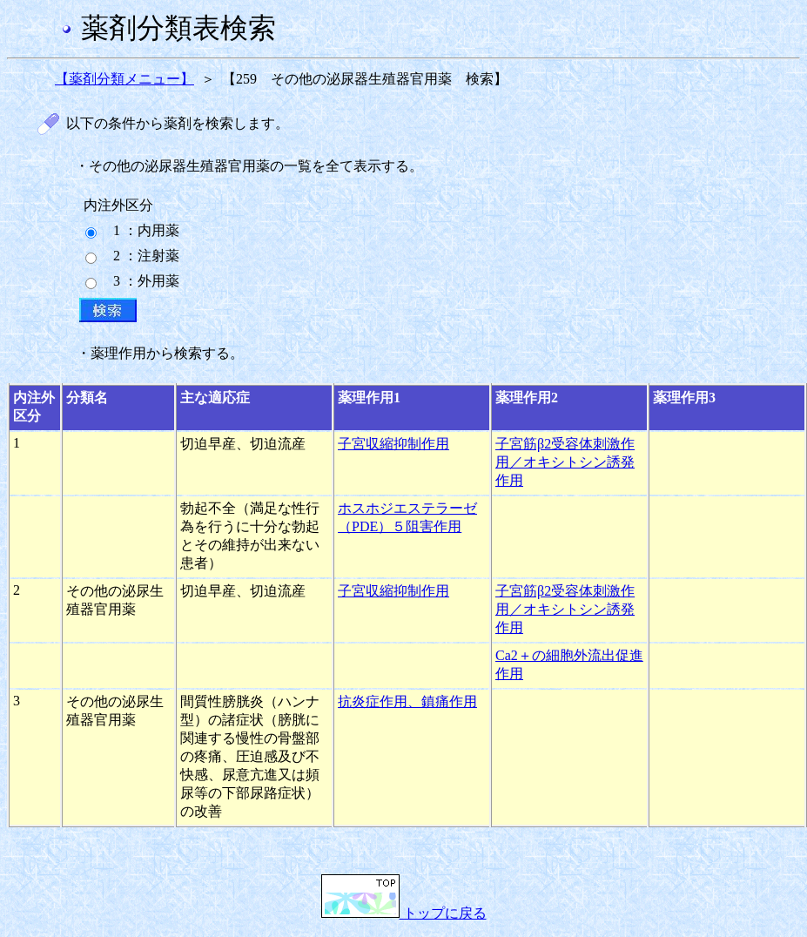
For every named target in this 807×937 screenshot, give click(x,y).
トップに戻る (404, 913)
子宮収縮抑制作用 (393, 443)
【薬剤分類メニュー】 (124, 78)
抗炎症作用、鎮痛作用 (407, 701)
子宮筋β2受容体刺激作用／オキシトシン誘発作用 (565, 462)
